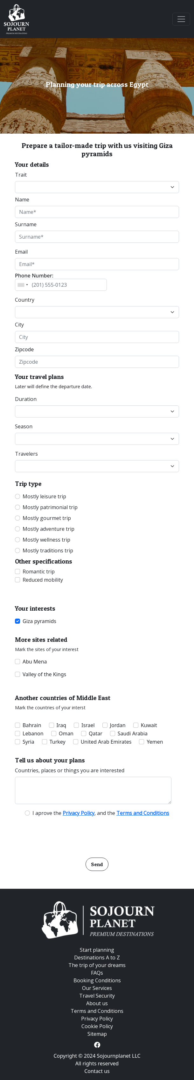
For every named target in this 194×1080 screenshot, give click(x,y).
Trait (21, 174)
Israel (88, 725)
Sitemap (97, 1033)
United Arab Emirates (106, 741)
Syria (28, 741)
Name (22, 199)
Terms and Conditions (97, 1010)
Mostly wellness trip (46, 539)
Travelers (26, 453)
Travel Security (97, 995)
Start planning (97, 949)
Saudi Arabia (133, 733)
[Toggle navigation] (181, 19)
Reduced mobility (43, 579)
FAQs (97, 972)
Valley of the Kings (44, 674)
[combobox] (22, 285)
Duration (26, 399)
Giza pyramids (39, 621)
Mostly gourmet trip (47, 518)
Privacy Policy (97, 1018)
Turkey (58, 741)
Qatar (95, 733)
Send (97, 864)
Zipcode (24, 349)
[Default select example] (97, 187)
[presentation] (97, 835)
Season (23, 426)
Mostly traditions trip (48, 550)
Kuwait (149, 725)
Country (24, 299)
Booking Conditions (97, 980)
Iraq (61, 725)
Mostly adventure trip (48, 528)
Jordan (118, 725)
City (19, 324)
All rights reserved (97, 1063)
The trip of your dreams (97, 965)
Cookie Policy (97, 1026)
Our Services (97, 988)
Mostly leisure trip (44, 496)
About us (97, 1003)
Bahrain (32, 725)
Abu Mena (35, 661)
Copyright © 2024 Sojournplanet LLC (96, 1055)
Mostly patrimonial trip (50, 507)
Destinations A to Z (97, 957)
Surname (26, 224)
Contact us (97, 1071)
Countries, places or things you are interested (69, 770)
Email (21, 251)
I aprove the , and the (100, 813)
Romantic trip (39, 571)
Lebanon (33, 733)
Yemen (155, 741)
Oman (66, 733)
